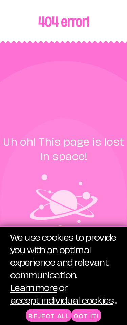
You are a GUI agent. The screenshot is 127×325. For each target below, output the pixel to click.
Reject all (48, 315)
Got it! (86, 315)
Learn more (33, 287)
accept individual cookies (61, 299)
